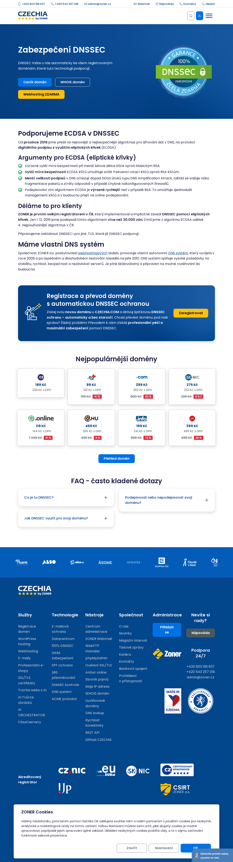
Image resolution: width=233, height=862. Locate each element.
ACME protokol (64, 698)
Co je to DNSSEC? (39, 497)
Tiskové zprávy (131, 647)
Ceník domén (34, 82)
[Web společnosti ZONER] (167, 653)
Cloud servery (29, 722)
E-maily (24, 658)
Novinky (125, 633)
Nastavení (164, 848)
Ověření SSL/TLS (98, 665)
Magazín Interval (133, 640)
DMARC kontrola (65, 684)
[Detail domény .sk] (192, 377)
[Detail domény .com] (142, 377)
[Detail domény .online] (41, 418)
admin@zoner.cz (97, 4)
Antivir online (96, 672)
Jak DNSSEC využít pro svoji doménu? (56, 518)
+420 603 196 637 (31, 4)
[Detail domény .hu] (91, 418)
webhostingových (92, 253)
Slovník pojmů (97, 679)
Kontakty (188, 4)
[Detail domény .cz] (41, 377)
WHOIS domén (72, 82)
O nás (123, 626)
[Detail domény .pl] (192, 418)
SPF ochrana (62, 665)
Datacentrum (63, 638)
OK (195, 848)
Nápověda (165, 4)
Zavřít (132, 848)
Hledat (208, 4)
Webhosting (28, 651)
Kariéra (125, 654)
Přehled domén (117, 458)
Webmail (142, 4)
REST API (92, 732)
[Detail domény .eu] (91, 377)
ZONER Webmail (98, 638)
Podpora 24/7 (200, 653)
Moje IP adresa (97, 686)
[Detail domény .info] (141, 418)
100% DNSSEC (62, 645)
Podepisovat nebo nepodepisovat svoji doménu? (158, 500)
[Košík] (190, 15)
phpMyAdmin (96, 658)
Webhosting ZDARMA (41, 94)
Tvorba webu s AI (32, 690)
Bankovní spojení (133, 668)
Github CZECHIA (98, 739)
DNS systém (178, 253)
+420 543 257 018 (64, 4)
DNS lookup (94, 713)
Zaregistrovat (191, 313)
